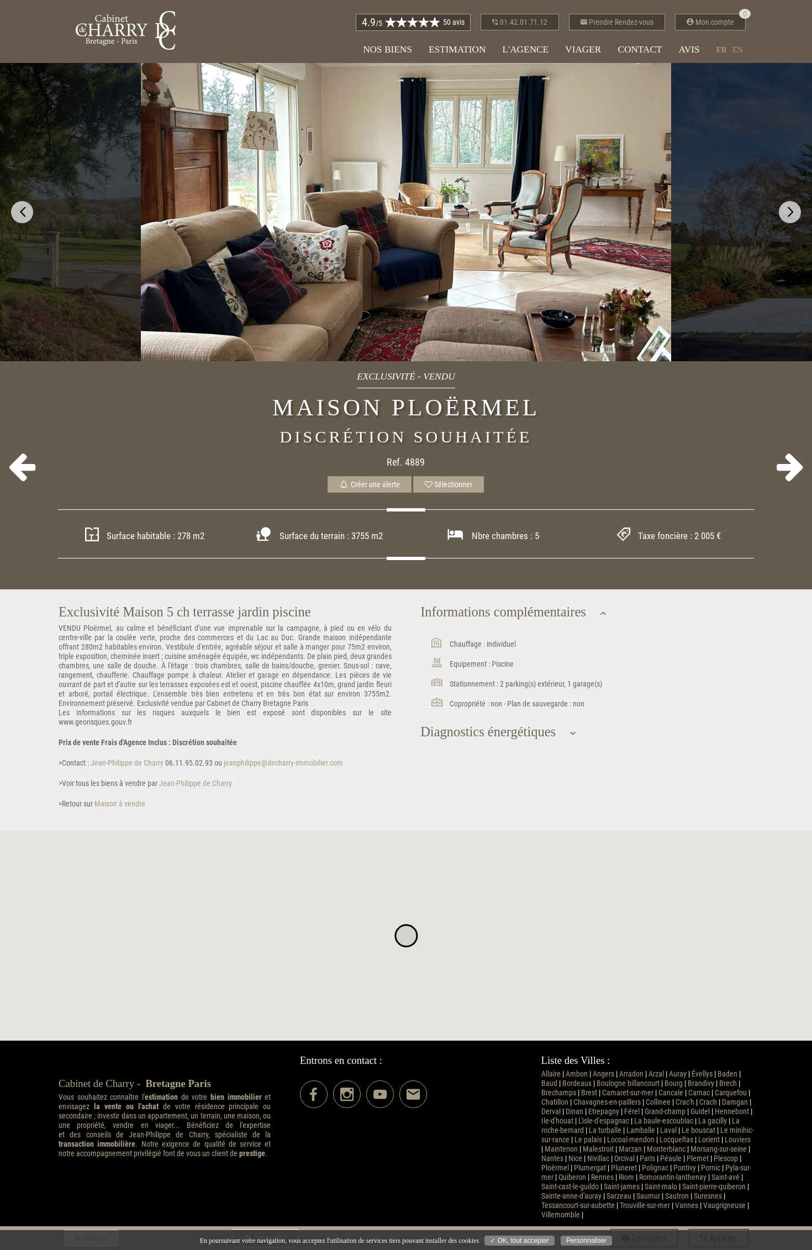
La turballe (605, 1130)
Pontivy (684, 1168)
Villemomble (560, 1215)
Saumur (648, 1196)
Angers (603, 1074)
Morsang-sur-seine (718, 1149)
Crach (708, 1102)
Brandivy (701, 1083)
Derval (551, 1111)
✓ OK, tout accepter (519, 1240)
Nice (575, 1158)
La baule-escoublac (663, 1121)
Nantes (552, 1158)
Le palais (588, 1139)
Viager (583, 49)
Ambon (577, 1074)
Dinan (574, 1111)
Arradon (631, 1074)
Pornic (710, 1168)
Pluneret (624, 1168)
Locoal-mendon (631, 1139)
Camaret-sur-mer (627, 1093)
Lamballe (640, 1130)
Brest (589, 1093)
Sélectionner (448, 484)
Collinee (658, 1102)
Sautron (677, 1196)
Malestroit (598, 1149)
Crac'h (685, 1102)
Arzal (656, 1074)
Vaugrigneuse (724, 1205)
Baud (549, 1083)
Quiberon (572, 1177)
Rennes (602, 1177)
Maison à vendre (119, 804)
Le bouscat (698, 1130)
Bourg (674, 1083)
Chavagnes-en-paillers (607, 1102)
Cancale (670, 1093)
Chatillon (554, 1102)
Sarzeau (619, 1196)
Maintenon (561, 1149)
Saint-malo (661, 1186)
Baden (727, 1074)
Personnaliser (586, 1240)
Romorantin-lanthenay (672, 1177)
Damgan (735, 1102)
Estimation (457, 49)
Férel (632, 1111)
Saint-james (622, 1186)
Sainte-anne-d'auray (571, 1196)
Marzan (630, 1149)
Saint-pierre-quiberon (714, 1186)
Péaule (671, 1158)
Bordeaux (577, 1083)
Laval (668, 1130)
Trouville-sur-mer (645, 1205)
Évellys (702, 1074)
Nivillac (598, 1158)
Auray (678, 1074)
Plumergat (590, 1168)
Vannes (686, 1205)
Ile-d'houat (557, 1121)
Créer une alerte (369, 484)
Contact (640, 49)
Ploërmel (555, 1168)
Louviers (738, 1139)
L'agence (525, 49)
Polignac (655, 1168)
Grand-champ (665, 1111)
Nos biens (387, 49)
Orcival (624, 1158)
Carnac (699, 1093)
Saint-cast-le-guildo (570, 1186)
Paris (647, 1158)
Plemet (698, 1158)
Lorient (709, 1139)
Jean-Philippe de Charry (126, 763)
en (737, 49)
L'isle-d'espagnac (603, 1121)
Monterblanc (666, 1149)
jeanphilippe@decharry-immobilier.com (283, 763)
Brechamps (558, 1093)
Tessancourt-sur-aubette (578, 1205)
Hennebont (732, 1111)
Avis (689, 49)
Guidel (700, 1111)
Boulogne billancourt (628, 1083)
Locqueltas (676, 1139)
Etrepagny (603, 1111)
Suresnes (708, 1196)
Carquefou (731, 1093)
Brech (728, 1083)
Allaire (551, 1074)
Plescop (726, 1158)
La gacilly (712, 1121)
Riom (626, 1177)
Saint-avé (725, 1177)
